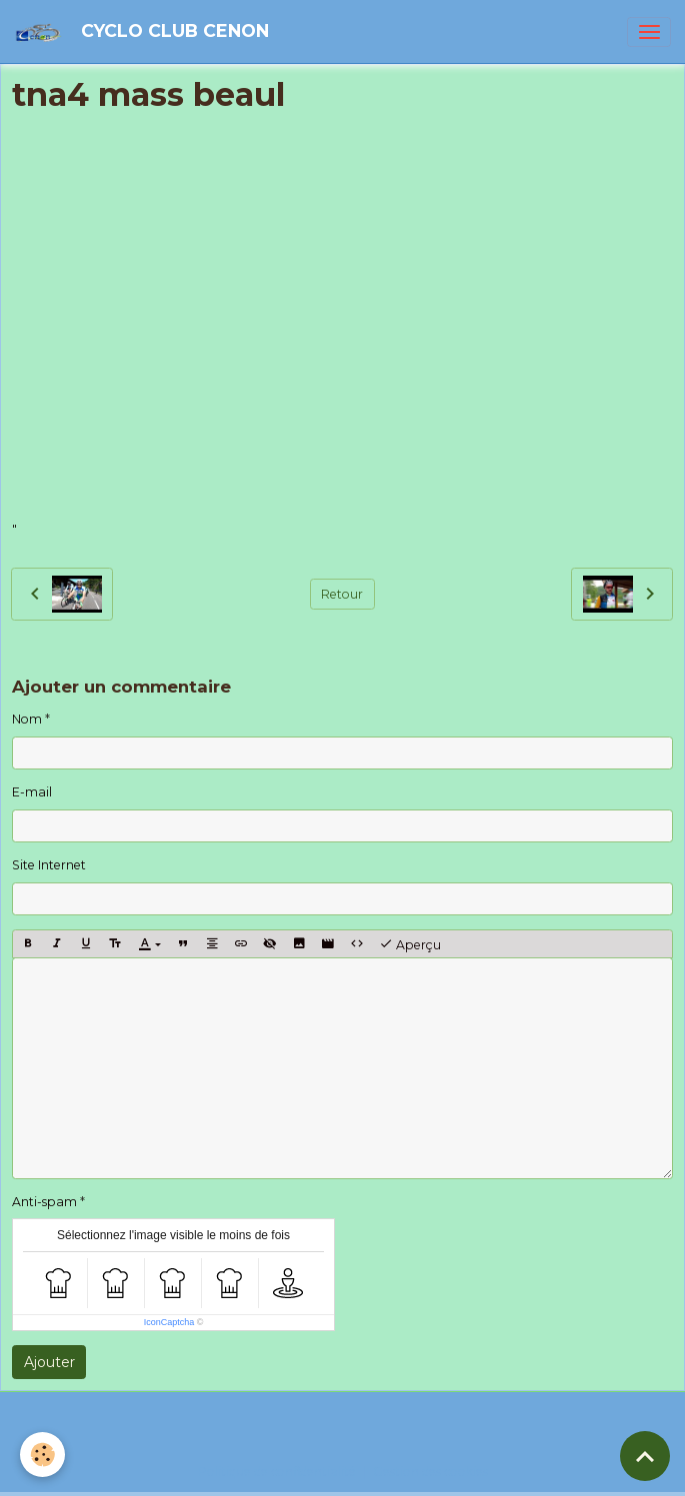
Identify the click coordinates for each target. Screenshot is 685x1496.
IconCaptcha (169, 1322)
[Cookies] (42, 1454)
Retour (342, 594)
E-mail (32, 791)
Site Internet (49, 864)
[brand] (145, 31)
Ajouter (49, 1362)
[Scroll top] (645, 1456)
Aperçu (410, 944)
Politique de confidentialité (277, 1471)
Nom (27, 719)
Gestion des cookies (430, 1471)
